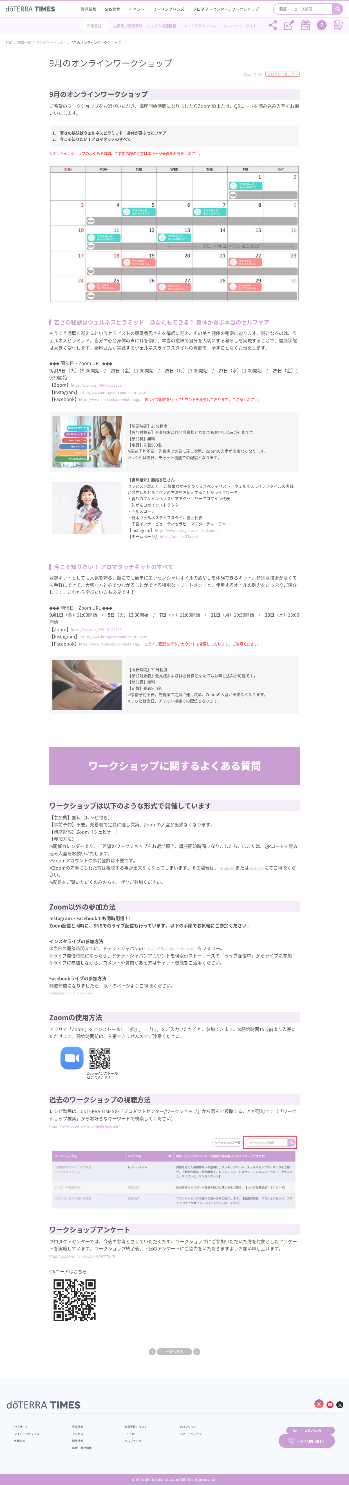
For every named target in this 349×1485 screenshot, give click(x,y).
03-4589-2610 (311, 1437)
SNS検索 (112, 9)
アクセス (74, 1430)
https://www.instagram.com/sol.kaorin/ (191, 530)
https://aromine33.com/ (182, 536)
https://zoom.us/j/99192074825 (104, 629)
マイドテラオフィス (200, 25)
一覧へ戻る (174, 1351)
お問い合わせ (246, 1437)
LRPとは (120, 1430)
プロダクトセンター (51, 42)
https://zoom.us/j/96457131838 (104, 384)
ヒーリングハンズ (168, 9)
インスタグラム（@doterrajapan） (179, 948)
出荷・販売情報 (79, 1444)
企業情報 (74, 1423)
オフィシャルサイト (240, 25)
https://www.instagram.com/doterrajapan (124, 392)
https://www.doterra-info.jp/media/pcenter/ (95, 1125)
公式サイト (22, 1423)
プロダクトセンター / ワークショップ (226, 9)
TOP (9, 42)
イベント (136, 9)
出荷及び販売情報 (127, 25)
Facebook (264, 867)
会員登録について (127, 1423)
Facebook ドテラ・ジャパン (78, 992)
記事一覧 (24, 42)
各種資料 (21, 1437)
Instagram (229, 867)
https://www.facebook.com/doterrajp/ (119, 399)
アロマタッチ (174, 1423)
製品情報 (89, 9)
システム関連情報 (161, 25)
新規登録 (94, 25)
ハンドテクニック (177, 1430)
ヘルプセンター (125, 1437)
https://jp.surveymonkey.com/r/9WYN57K (92, 1255)
